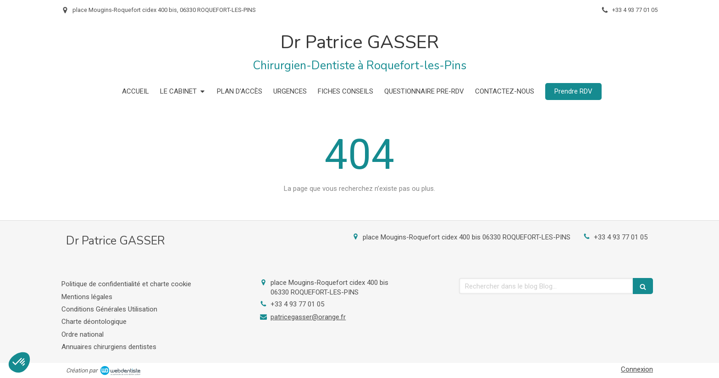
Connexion (637, 369)
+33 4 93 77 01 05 (620, 237)
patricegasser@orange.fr (308, 317)
